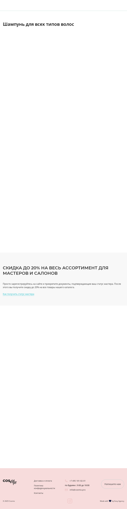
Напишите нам (112, 484)
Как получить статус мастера (18, 294)
